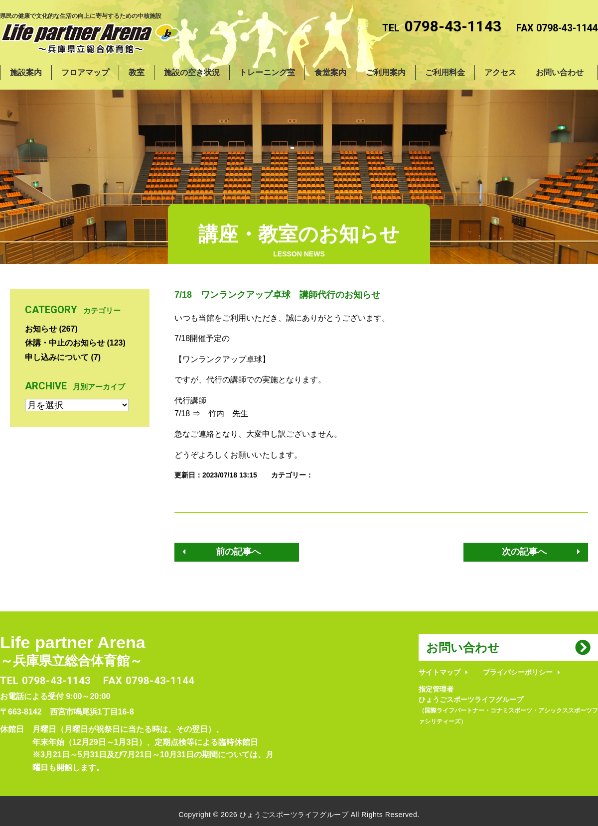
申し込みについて (57, 357)
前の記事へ (238, 552)
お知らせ (41, 329)
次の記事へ (524, 552)
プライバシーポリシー (518, 672)
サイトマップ (439, 672)
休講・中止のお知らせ (65, 343)
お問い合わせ (463, 647)
